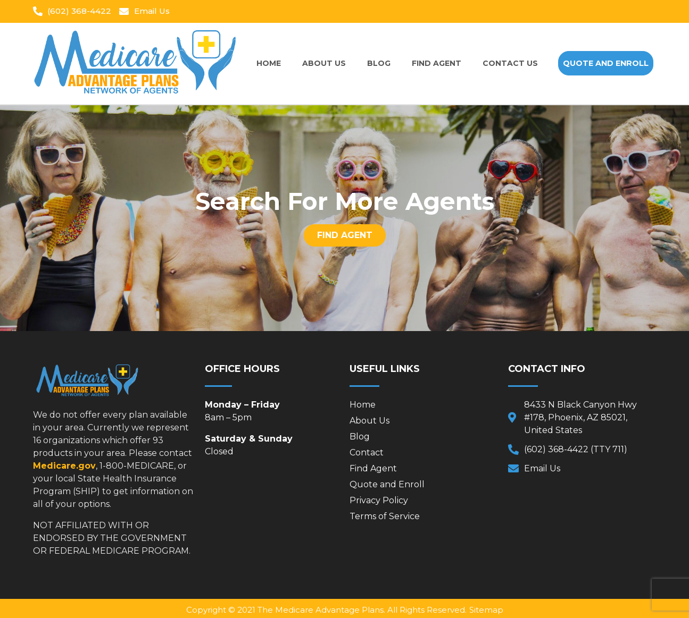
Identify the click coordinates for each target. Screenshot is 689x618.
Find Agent (436, 63)
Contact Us (510, 63)
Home (268, 63)
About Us (324, 63)
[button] (605, 63)
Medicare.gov (64, 466)
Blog (379, 63)
